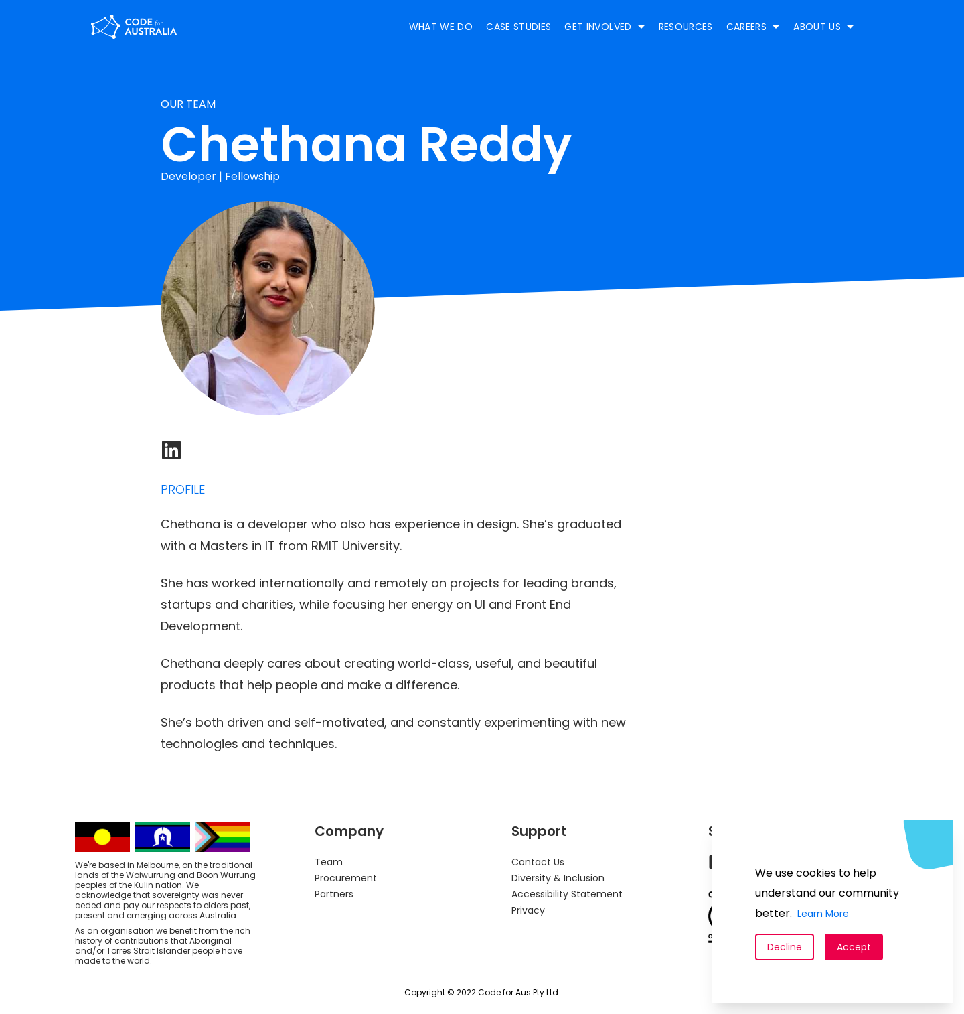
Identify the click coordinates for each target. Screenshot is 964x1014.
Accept (854, 947)
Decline (784, 947)
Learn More (823, 913)
